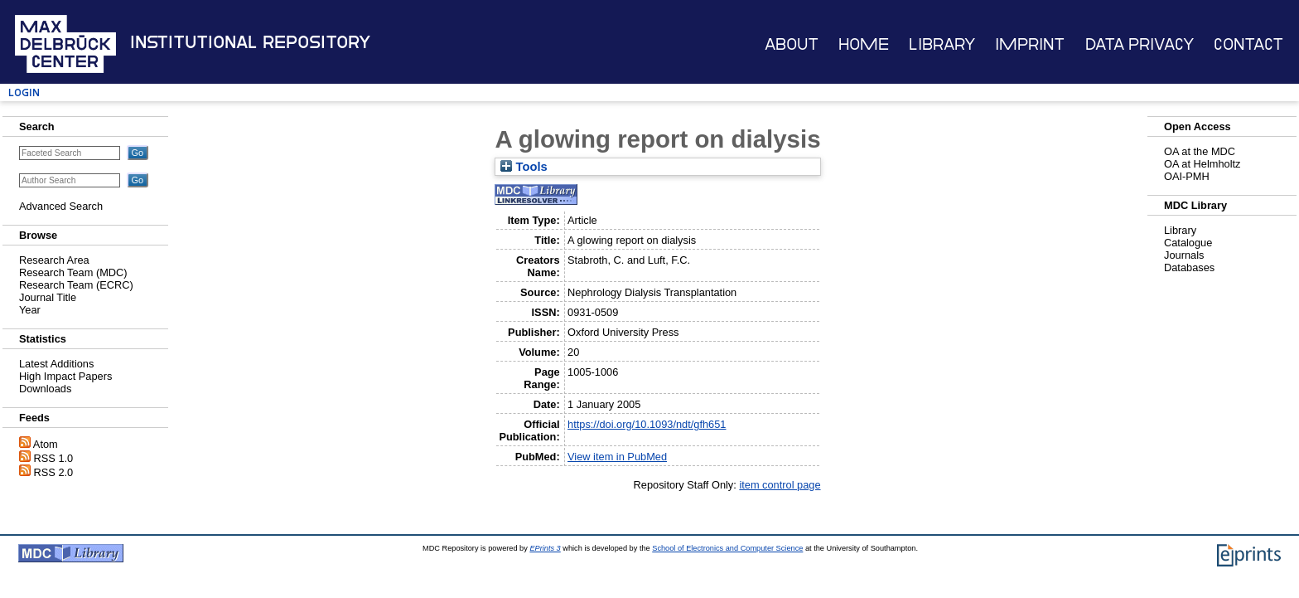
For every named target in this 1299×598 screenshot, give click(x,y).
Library (942, 44)
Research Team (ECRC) (76, 285)
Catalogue (1188, 242)
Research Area (54, 260)
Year (30, 310)
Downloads (45, 388)
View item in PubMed (617, 456)
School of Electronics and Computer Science (727, 548)
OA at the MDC (1199, 151)
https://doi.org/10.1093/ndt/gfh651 (646, 424)
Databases (1189, 267)
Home (863, 44)
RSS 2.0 (54, 472)
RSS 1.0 (54, 458)
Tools (523, 166)
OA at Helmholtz (1202, 164)
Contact (1248, 44)
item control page (779, 485)
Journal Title (47, 297)
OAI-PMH (1187, 176)
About (792, 44)
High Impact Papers (65, 376)
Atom (45, 444)
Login (24, 92)
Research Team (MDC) (73, 272)
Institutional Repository (250, 42)
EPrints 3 (544, 548)
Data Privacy (1139, 44)
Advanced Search (61, 206)
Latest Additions (56, 363)
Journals (1184, 255)
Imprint (1030, 44)
